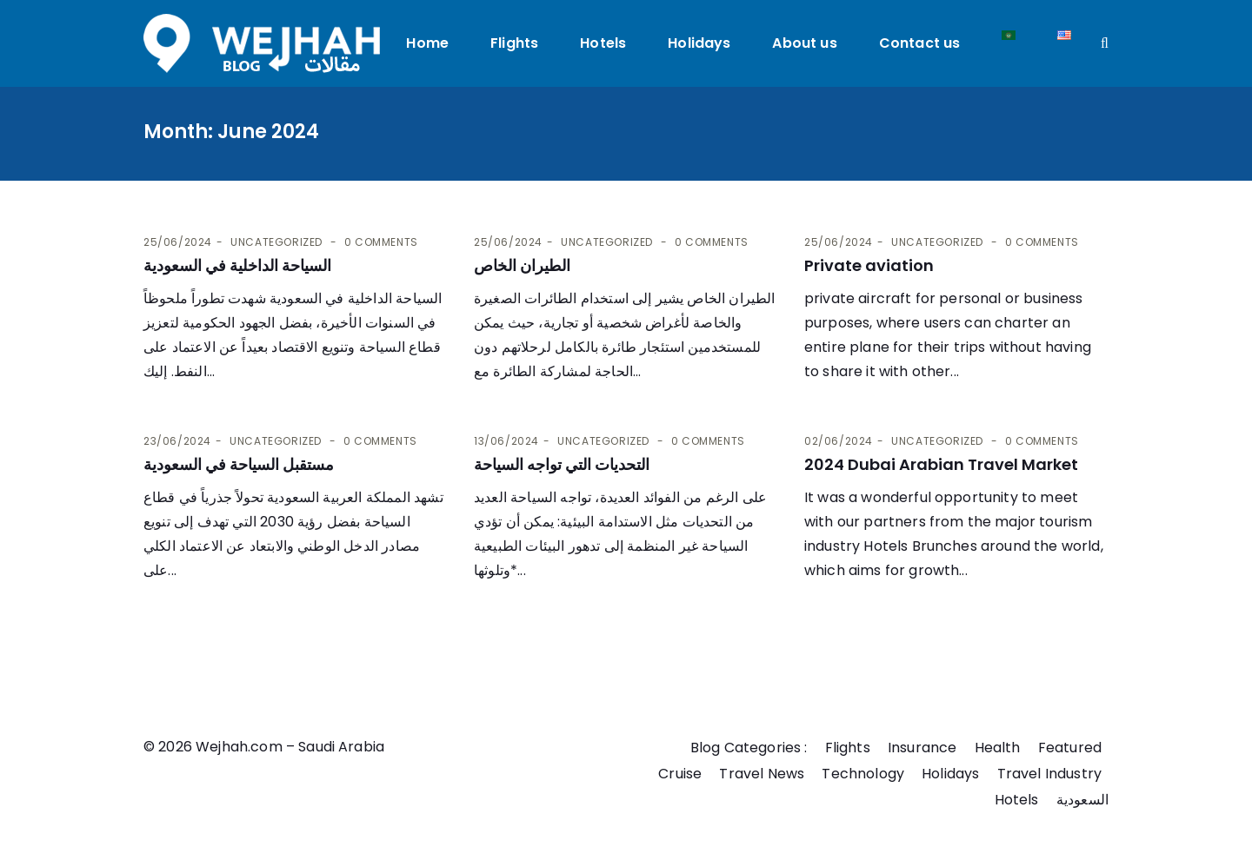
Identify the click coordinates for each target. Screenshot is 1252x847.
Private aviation (869, 265)
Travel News (761, 774)
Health (998, 748)
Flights (514, 43)
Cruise (680, 774)
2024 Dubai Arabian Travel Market (941, 464)
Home (428, 43)
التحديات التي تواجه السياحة (561, 464)
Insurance (922, 748)
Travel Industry (1049, 774)
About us (805, 43)
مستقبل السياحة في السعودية (238, 464)
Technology (863, 774)
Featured (1070, 748)
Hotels (603, 43)
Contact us (920, 43)
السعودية (1082, 800)
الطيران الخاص (522, 265)
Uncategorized (276, 242)
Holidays (699, 43)
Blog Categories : (749, 748)
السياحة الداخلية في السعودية (237, 265)
